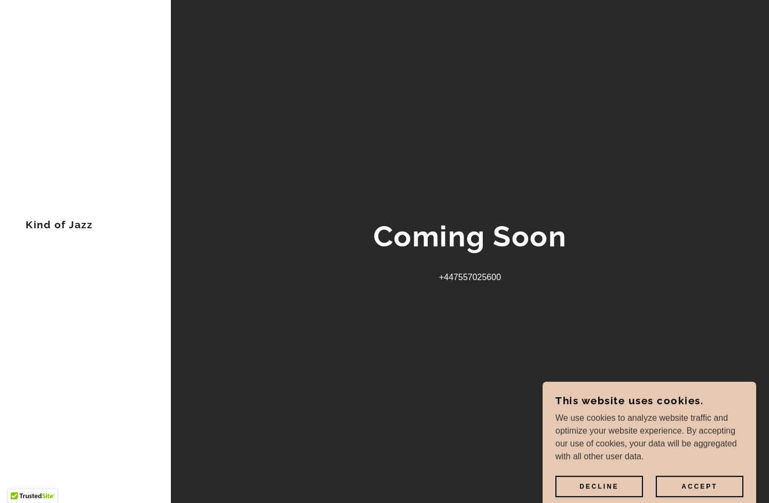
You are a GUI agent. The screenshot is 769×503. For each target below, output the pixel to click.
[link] (59, 225)
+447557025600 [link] (470, 277)
